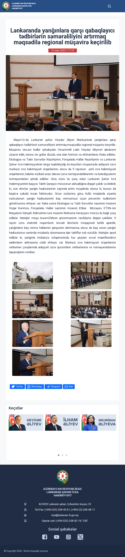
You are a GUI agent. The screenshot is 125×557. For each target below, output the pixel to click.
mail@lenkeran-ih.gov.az (65, 515)
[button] (59, 455)
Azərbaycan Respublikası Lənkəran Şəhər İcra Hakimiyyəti (24, 6)
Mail (71, 386)
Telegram (55, 386)
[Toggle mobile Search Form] (109, 5)
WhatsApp (36, 386)
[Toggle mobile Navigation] (117, 6)
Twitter (19, 386)
